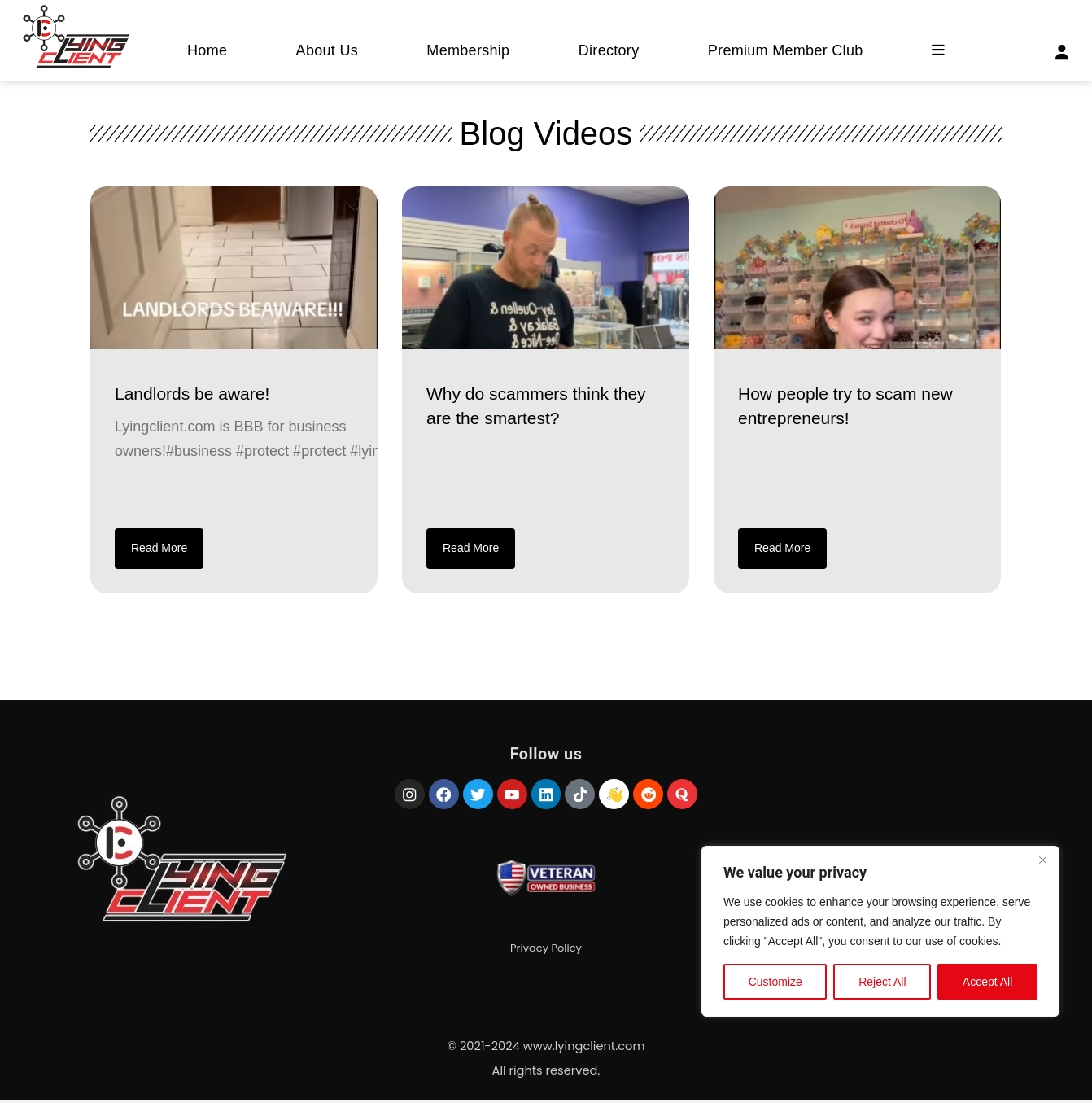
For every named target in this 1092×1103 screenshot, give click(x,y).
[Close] (1042, 863)
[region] (880, 934)
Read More (159, 547)
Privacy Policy (546, 953)
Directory (609, 50)
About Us (327, 50)
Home (207, 50)
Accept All (987, 984)
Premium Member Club (785, 50)
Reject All (882, 984)
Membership (467, 50)
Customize (775, 984)
